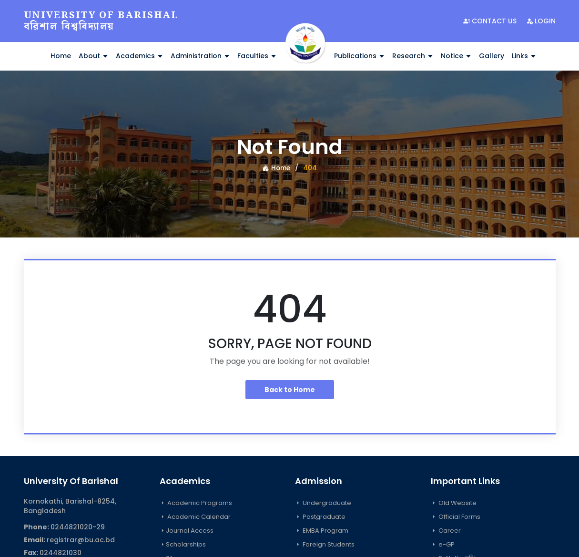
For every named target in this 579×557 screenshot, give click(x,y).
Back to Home (289, 389)
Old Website (454, 502)
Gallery (491, 56)
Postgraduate (320, 516)
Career (446, 530)
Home (61, 56)
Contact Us (490, 21)
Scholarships (183, 544)
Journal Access (186, 530)
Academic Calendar (195, 516)
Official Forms (455, 516)
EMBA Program (321, 530)
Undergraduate (323, 502)
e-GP (443, 544)
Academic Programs (196, 502)
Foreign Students (325, 544)
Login (541, 21)
